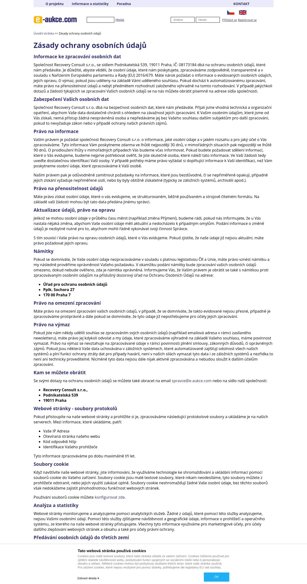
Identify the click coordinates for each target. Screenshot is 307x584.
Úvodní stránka (44, 33)
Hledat (119, 20)
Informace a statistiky (90, 3)
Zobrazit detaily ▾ (88, 578)
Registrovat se (247, 20)
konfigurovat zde (110, 497)
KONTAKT (241, 3)
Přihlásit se (229, 20)
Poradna (124, 3)
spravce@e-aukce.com (192, 380)
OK (216, 576)
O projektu (55, 3)
